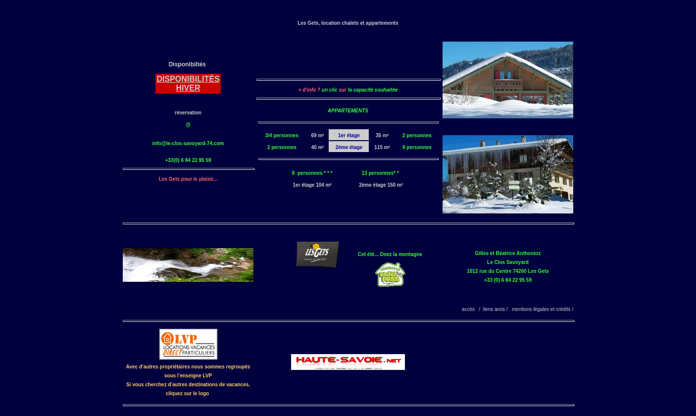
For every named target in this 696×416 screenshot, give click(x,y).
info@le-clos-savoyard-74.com (188, 143)
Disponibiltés (187, 64)
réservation (188, 112)
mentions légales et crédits (541, 309)
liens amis (494, 309)
